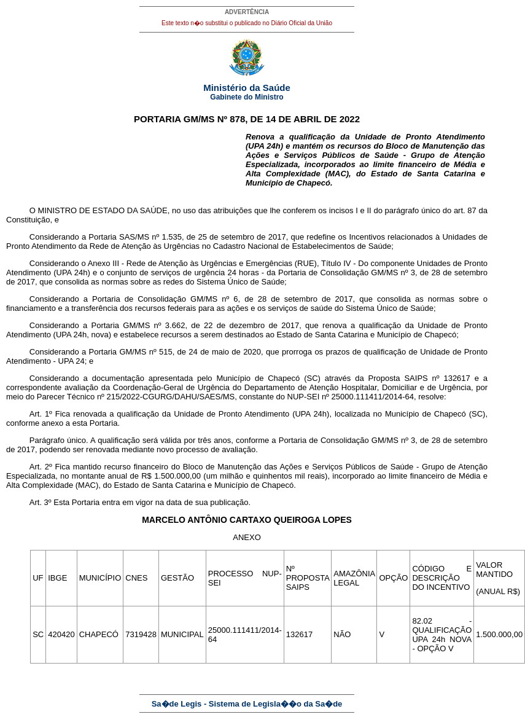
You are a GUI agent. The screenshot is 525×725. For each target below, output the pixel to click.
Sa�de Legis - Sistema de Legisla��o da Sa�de (247, 703)
